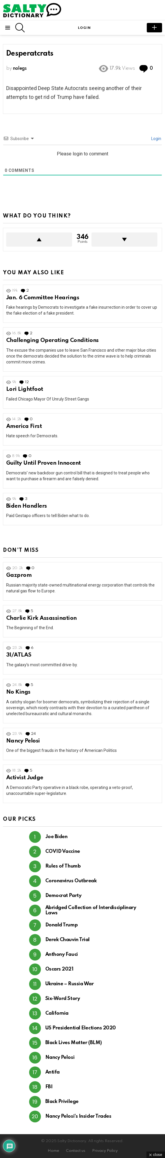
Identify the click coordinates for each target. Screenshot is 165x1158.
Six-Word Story (62, 998)
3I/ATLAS (18, 655)
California (57, 1013)
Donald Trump (61, 925)
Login (155, 138)
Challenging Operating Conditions (52, 340)
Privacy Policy (105, 1151)
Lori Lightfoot (24, 389)
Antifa (52, 1072)
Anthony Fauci (61, 954)
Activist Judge (24, 777)
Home (53, 1151)
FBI (49, 1086)
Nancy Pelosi (23, 741)
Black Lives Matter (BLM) (73, 1042)
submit (154, 27)
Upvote (39, 239)
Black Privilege (62, 1101)
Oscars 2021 (59, 969)
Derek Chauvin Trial (67, 939)
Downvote (124, 239)
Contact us (75, 1151)
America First (24, 426)
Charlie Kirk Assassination (41, 618)
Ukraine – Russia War (69, 983)
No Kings (18, 692)
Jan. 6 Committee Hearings (42, 297)
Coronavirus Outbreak (71, 880)
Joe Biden (56, 836)
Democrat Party (63, 895)
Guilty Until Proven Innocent (43, 463)
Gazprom (18, 575)
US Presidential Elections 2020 (80, 1028)
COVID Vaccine (62, 851)
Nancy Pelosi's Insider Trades (78, 1116)
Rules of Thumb (63, 866)
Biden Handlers (26, 506)
